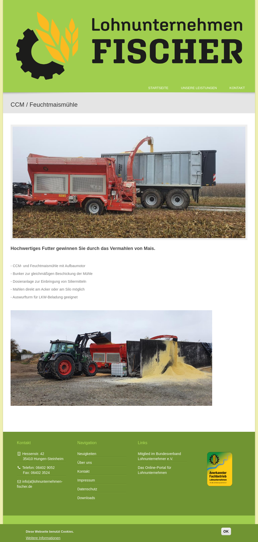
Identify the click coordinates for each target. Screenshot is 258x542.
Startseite (158, 88)
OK (226, 531)
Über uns (84, 463)
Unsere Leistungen (199, 88)
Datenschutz (87, 489)
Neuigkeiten (86, 454)
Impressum (86, 480)
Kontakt (237, 88)
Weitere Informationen (43, 538)
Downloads (86, 498)
